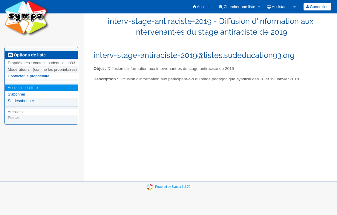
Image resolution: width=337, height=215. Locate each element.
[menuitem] (201, 6)
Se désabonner (21, 101)
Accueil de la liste (23, 87)
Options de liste (27, 55)
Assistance (279, 6)
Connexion (317, 6)
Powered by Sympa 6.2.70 (172, 186)
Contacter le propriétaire (28, 76)
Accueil (201, 6)
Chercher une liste (237, 6)
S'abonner (16, 94)
